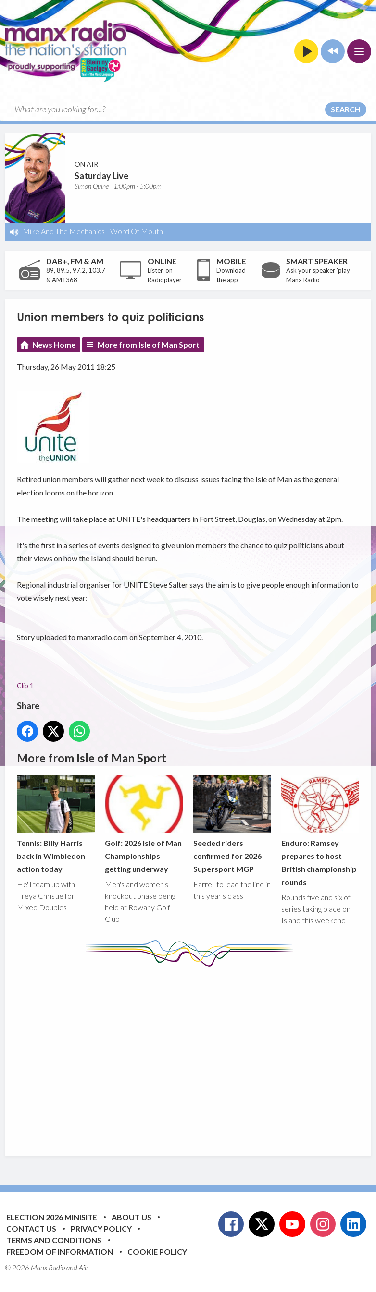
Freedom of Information (59, 1251)
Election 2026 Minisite (51, 1216)
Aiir (83, 1267)
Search (346, 109)
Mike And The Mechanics (64, 231)
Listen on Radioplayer (165, 275)
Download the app (231, 275)
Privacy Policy (101, 1228)
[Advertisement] (196, 1054)
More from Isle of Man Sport (149, 344)
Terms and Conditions (53, 1239)
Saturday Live (101, 175)
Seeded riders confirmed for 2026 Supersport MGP (232, 824)
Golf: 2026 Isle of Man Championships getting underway (144, 824)
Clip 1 (25, 685)
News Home (53, 344)
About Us (131, 1216)
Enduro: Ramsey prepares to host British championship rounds (320, 831)
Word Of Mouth (136, 231)
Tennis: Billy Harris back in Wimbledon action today (56, 824)
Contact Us (31, 1228)
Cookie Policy (157, 1251)
